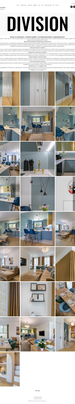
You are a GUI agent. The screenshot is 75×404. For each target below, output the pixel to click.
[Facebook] (71, 7)
